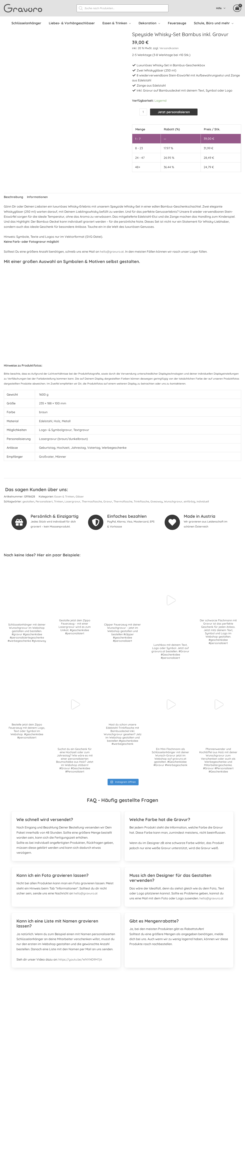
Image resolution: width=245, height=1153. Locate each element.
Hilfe (220, 8)
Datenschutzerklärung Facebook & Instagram (201, 1104)
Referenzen (176, 1064)
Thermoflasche (125, 500)
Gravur (109, 500)
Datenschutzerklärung (184, 1099)
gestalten (28, 500)
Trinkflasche (143, 500)
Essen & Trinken (64, 495)
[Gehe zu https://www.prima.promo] (122, 1016)
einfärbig (192, 500)
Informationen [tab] (38, 196)
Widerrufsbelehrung (182, 1089)
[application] (131, 23)
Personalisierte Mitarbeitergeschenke (195, 1069)
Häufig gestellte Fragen (185, 1059)
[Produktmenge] (143, 112)
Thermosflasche (93, 500)
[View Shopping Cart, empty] (237, 8)
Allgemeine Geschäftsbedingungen (193, 1094)
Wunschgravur (176, 500)
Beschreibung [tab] (14, 196)
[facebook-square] (8, 1080)
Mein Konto (176, 1074)
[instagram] (18, 1080)
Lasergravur (73, 500)
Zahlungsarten (178, 1084)
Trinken (59, 500)
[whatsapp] (29, 1080)
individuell (206, 500)
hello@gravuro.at (112, 250)
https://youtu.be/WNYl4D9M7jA (81, 959)
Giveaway (159, 500)
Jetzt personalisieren (175, 112)
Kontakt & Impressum (184, 1109)
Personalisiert (44, 500)
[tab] (66, 817)
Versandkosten (169, 48)
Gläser (80, 495)
